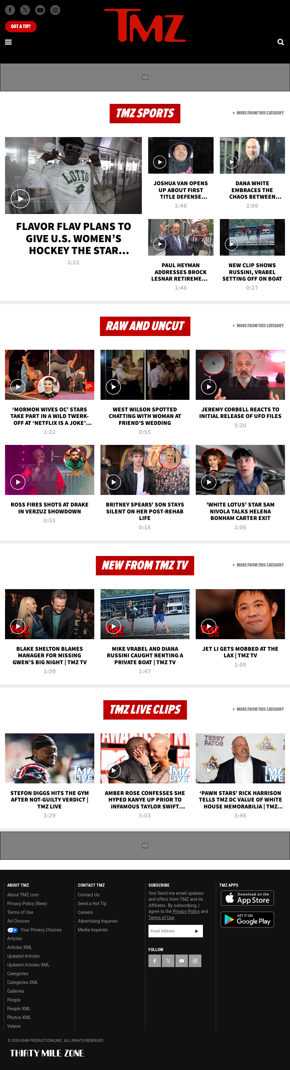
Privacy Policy (186, 911)
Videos (14, 1026)
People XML (19, 1008)
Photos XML (19, 1017)
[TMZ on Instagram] (55, 10)
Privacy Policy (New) (27, 903)
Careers (85, 912)
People (14, 999)
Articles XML (19, 947)
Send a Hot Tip (92, 903)
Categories (17, 973)
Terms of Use (20, 912)
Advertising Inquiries (98, 921)
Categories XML (22, 982)
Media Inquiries (93, 929)
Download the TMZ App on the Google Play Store (247, 920)
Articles (14, 938)
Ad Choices (18, 921)
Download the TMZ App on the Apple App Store (247, 898)
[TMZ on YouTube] (181, 961)
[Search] (281, 42)
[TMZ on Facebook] (10, 10)
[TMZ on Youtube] (40, 10)
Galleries (15, 991)
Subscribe (196, 931)
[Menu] (9, 42)
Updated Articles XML (28, 964)
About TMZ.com (23, 894)
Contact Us (89, 894)
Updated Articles (23, 956)
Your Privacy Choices (34, 929)
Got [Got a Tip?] (21, 26)
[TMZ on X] (25, 10)
